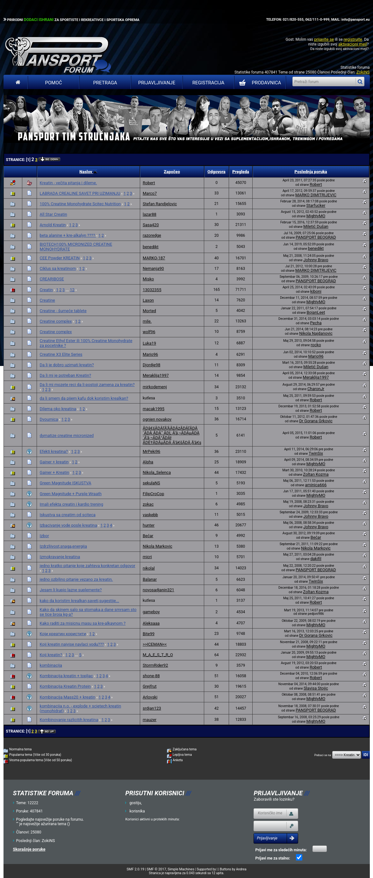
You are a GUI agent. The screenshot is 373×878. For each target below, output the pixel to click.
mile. (147, 321)
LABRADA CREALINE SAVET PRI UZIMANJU (80, 193)
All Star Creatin (53, 214)
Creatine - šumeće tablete (63, 310)
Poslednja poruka (311, 171)
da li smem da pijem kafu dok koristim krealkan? (84, 398)
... (68, 290)
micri (147, 556)
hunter (148, 525)
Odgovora (216, 171)
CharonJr (315, 388)
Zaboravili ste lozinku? (274, 799)
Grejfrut (150, 686)
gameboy (151, 611)
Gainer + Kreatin (54, 472)
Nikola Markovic (157, 546)
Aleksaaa (151, 623)
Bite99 (148, 633)
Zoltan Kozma (315, 474)
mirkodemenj (155, 386)
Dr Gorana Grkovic (316, 420)
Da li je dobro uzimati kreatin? (67, 364)
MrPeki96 (151, 451)
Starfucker (316, 205)
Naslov (88, 171)
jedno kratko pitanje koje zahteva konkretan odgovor (87, 565)
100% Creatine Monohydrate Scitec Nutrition (80, 203)
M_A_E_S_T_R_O (158, 654)
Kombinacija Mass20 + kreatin (68, 697)
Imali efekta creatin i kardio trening (71, 504)
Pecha (315, 322)
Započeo (172, 171)
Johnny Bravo (315, 259)
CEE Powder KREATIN (60, 258)
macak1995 (153, 408)
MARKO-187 (154, 258)
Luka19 (149, 343)
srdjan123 (152, 708)
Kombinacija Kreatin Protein (65, 686)
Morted (149, 310)
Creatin (46, 289)
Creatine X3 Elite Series (61, 354)
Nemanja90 (153, 268)
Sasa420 (151, 224)
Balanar (150, 579)
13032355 (152, 289)
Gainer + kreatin (54, 462)
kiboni (315, 291)
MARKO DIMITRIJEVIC (315, 195)
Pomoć (53, 83)
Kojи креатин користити (63, 633)
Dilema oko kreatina (58, 408)
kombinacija (51, 665)
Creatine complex (56, 321)
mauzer (149, 719)
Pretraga (105, 83)
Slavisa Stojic (316, 688)
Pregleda (240, 171)
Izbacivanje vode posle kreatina (68, 525)
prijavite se (324, 39)
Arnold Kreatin (53, 224)
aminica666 (316, 484)
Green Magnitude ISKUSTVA (65, 483)
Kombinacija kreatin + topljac (66, 675)
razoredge (152, 235)
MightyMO (316, 216)
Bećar (148, 535)
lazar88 (149, 214)
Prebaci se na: (323, 755)
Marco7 (150, 193)
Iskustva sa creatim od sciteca (68, 514)
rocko (316, 344)
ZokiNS (363, 72)
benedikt (151, 246)
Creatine (47, 300)
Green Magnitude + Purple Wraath (71, 493)
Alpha (148, 462)
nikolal (149, 568)
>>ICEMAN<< (155, 644)
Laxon (148, 300)
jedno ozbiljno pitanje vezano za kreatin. (76, 579)
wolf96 (149, 331)
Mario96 (150, 354)
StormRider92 (155, 665)
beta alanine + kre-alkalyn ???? (68, 235)
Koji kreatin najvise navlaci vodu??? (72, 644)
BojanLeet (316, 312)
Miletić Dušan (315, 226)
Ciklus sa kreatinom (58, 268)
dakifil (315, 558)
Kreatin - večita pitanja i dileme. (68, 182)
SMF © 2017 (156, 869)
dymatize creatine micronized (67, 435)
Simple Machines (181, 869)
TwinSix (316, 453)
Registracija (208, 83)
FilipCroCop (153, 493)
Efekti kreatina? (54, 451)
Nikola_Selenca (157, 472)
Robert (149, 182)
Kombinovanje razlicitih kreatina (69, 719)
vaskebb (150, 514)
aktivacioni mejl (352, 44)
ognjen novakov (157, 419)
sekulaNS (151, 483)
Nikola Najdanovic (316, 333)
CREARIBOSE (52, 279)
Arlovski (150, 697)
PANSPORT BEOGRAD (316, 237)
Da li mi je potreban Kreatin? (65, 375)
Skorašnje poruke (29, 849)
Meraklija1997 (156, 375)
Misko (148, 279)
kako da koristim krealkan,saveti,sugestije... (79, 600)
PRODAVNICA (259, 82)
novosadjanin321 (158, 589)
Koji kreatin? (51, 654)
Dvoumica (49, 419)
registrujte (353, 39)
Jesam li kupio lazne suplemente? (71, 589)
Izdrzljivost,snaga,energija (63, 546)
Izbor (44, 535)
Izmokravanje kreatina (60, 556)
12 (72, 289)
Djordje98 (151, 364)
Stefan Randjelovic (160, 203)
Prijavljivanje (156, 83)
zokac (148, 504)
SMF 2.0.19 (135, 869)
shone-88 (151, 675)
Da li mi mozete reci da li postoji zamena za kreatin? (87, 384)
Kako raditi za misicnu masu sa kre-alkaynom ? (83, 623)
